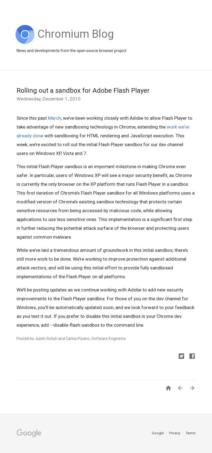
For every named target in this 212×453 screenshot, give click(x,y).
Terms (190, 433)
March (54, 118)
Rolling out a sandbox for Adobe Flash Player (83, 90)
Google (158, 433)
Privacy (175, 433)
